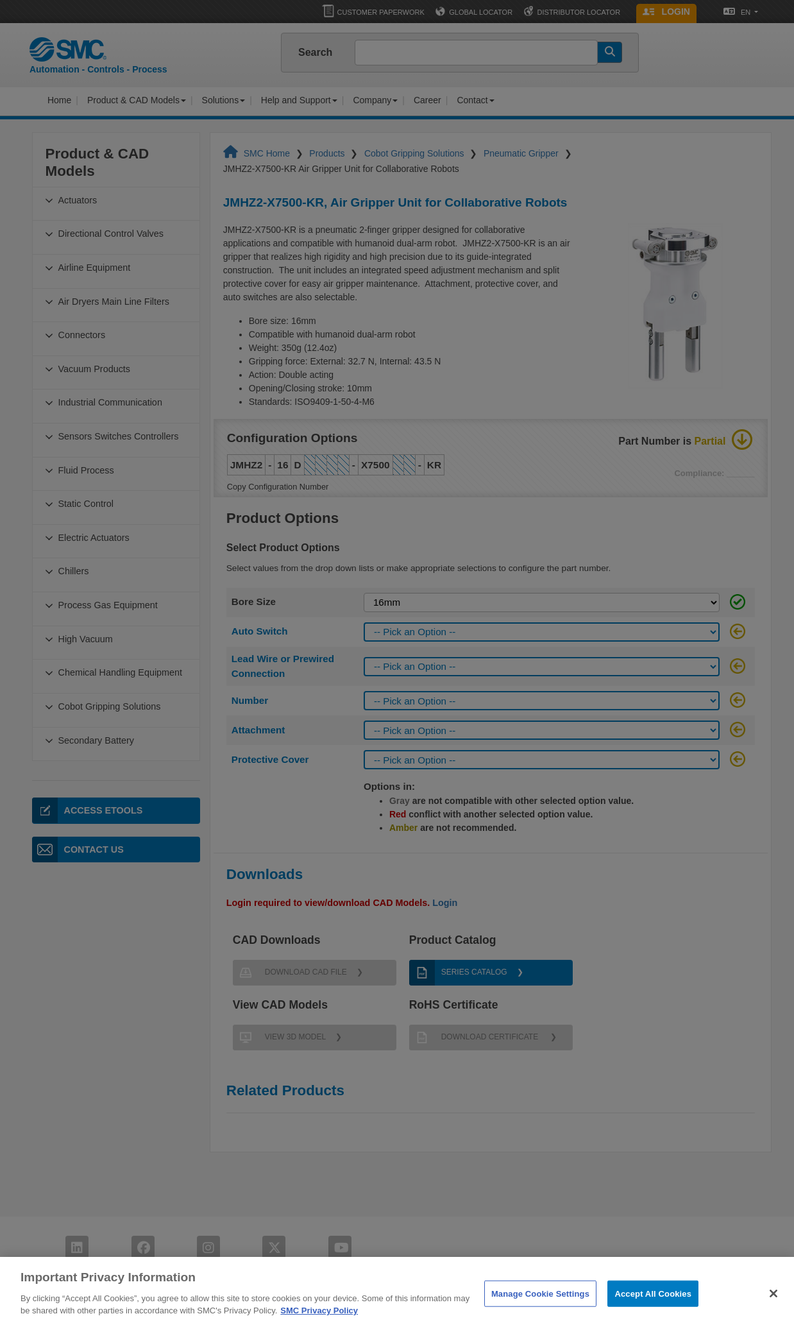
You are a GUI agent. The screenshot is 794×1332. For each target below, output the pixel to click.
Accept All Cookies (652, 1310)
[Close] (773, 1310)
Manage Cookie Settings (540, 1310)
